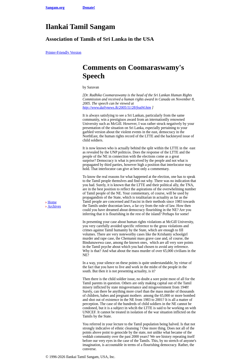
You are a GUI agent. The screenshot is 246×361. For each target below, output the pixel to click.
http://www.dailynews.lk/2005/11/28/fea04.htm (117, 107)
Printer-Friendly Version (63, 52)
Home (52, 202)
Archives (54, 206)
